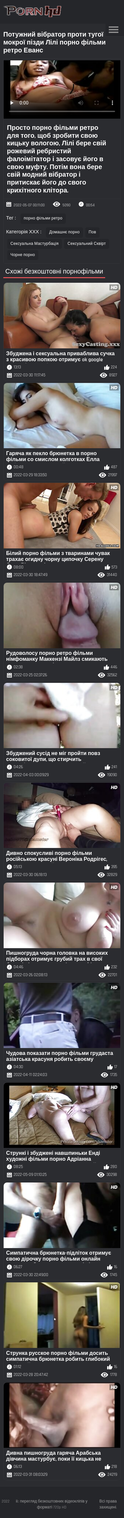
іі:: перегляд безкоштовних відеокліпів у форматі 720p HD (52, 1504)
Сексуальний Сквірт (86, 243)
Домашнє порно (64, 232)
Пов (92, 232)
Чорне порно (23, 254)
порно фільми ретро (43, 218)
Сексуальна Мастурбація (35, 243)
